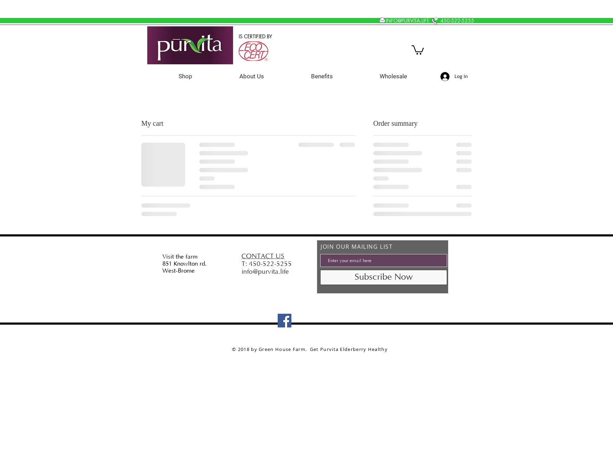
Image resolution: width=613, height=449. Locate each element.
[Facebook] (284, 320)
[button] (418, 49)
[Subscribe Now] (383, 277)
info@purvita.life (265, 271)
